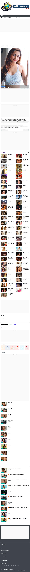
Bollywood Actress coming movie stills (12, 120)
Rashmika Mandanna (3, 510)
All (28, 152)
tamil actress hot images (4, 126)
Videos (15, 570)
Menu (2, 15)
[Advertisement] (15, 25)
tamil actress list (9, 126)
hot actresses (26, 121)
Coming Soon (18, 570)
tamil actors (5, 127)
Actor (4, 550)
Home (1, 570)
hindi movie (9, 127)
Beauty (8, 550)
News (6, 570)
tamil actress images (3, 121)
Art (6, 550)
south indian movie (13, 121)
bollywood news (17, 127)
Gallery (4, 570)
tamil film (17, 121)
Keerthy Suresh (2, 521)
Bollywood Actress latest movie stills (21, 119)
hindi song (13, 127)
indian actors (17, 126)
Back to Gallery (3, 47)
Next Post (26, 130)
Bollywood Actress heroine (4, 120)
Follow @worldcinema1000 (12, 324)
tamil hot (23, 121)
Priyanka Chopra (2, 499)
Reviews (9, 570)
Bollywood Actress (9, 119)
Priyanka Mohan (2, 477)
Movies (22, 570)
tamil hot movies (22, 126)
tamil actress (19, 120)
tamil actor (2, 127)
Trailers (12, 570)
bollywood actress (24, 120)
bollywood (20, 121)
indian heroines (26, 126)
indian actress (8, 121)
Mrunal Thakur (2, 488)
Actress (2, 405)
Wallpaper (25, 570)
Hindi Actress (14, 119)
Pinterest (2, 327)
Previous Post (4, 130)
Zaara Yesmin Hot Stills (3, 119)
